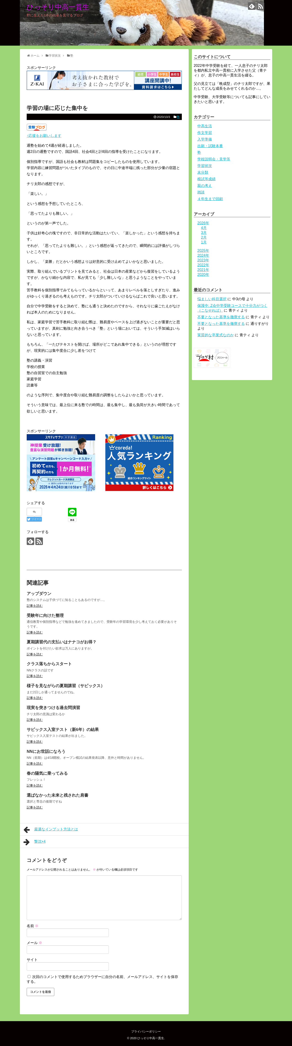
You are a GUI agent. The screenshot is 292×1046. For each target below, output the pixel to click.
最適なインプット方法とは (50, 829)
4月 (204, 228)
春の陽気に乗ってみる (47, 773)
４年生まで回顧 (210, 199)
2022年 (203, 265)
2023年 (203, 260)
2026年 (203, 223)
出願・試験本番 (210, 146)
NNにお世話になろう (46, 751)
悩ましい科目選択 (212, 299)
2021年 (203, 270)
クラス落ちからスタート (49, 664)
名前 (33, 926)
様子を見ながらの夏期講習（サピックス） (66, 685)
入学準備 (204, 139)
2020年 (203, 274)
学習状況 (204, 166)
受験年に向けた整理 (45, 615)
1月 (204, 242)
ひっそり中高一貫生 (58, 7)
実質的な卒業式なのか (215, 335)
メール (34, 943)
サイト (32, 960)
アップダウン (39, 593)
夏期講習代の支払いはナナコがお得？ (61, 642)
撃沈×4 (34, 842)
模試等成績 (206, 179)
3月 (204, 233)
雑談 (201, 192)
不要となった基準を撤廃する (221, 317)
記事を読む (35, 606)
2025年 (203, 251)
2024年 (203, 255)
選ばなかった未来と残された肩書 (57, 795)
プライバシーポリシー (146, 1031)
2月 (204, 237)
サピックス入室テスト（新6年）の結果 (63, 729)
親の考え (204, 186)
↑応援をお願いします (44, 136)
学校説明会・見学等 (213, 159)
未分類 (202, 172)
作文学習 (204, 133)
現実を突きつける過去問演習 (53, 707)
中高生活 (204, 126)
